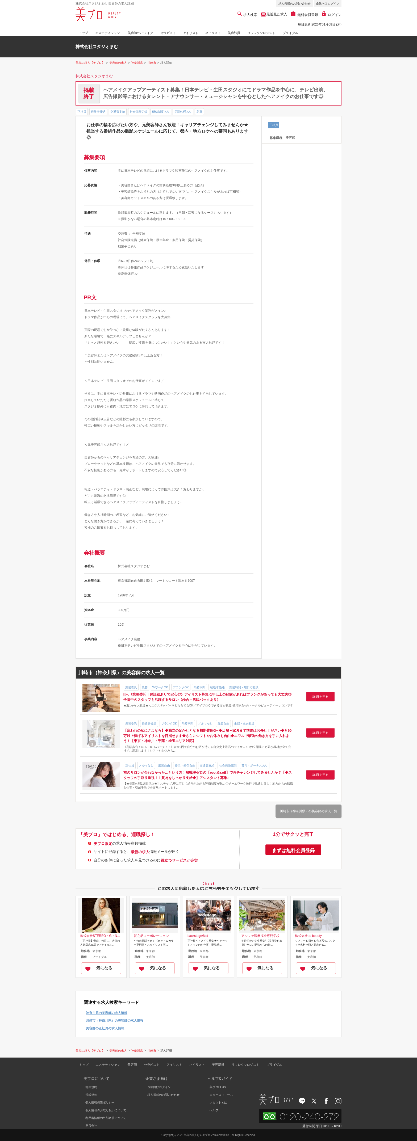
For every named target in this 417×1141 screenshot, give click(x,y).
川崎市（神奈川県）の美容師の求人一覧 (308, 811)
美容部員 (234, 33)
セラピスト (168, 33)
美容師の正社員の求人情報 (105, 1028)
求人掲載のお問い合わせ (294, 3)
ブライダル (290, 33)
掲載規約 (91, 1094)
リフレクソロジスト (261, 33)
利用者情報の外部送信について (105, 1117)
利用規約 (91, 1087)
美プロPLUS (218, 1087)
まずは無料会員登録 (293, 850)
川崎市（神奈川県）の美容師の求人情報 (114, 1020)
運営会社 (91, 1125)
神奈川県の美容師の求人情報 (106, 1013)
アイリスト (190, 33)
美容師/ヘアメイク (140, 33)
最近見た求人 (276, 14)
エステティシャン (107, 33)
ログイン (331, 15)
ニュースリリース (221, 1094)
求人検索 (247, 15)
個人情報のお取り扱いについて (105, 1110)
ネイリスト (213, 33)
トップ (83, 33)
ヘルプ (214, 1110)
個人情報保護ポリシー (100, 1102)
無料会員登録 (304, 15)
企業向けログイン (327, 3)
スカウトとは (218, 1102)
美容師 (132, 1065)
